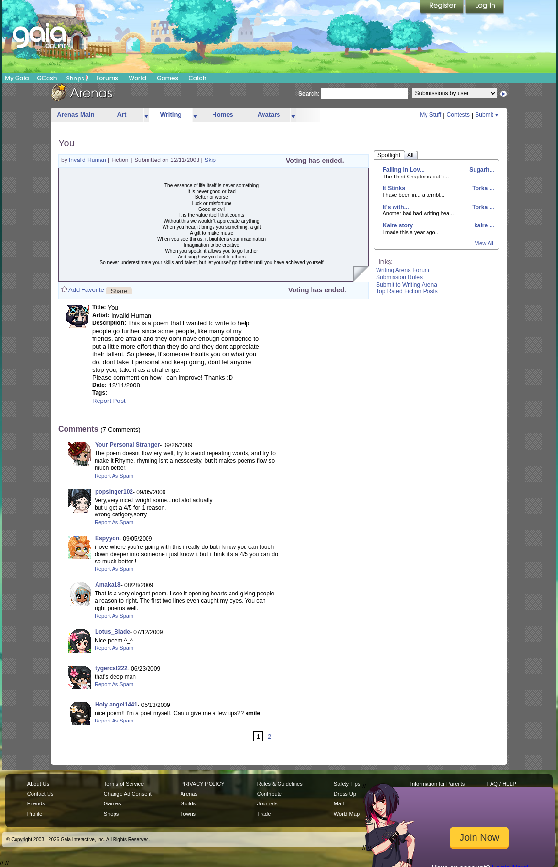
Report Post (109, 400)
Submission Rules (399, 277)
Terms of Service (124, 784)
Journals (267, 803)
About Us (38, 784)
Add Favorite (86, 289)
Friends (36, 803)
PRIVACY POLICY (203, 784)
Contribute (269, 794)
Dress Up (345, 794)
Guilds (188, 803)
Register (442, 7)
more (146, 115)
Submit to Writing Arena (406, 284)
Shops (77, 78)
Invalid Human (88, 160)
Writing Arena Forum (402, 270)
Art (122, 114)
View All (484, 243)
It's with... (396, 207)
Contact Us (40, 794)
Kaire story (398, 225)
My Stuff (430, 115)
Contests (458, 115)
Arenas (189, 794)
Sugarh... (481, 169)
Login (484, 7)
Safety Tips (347, 784)
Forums (107, 78)
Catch (198, 78)
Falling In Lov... (404, 169)
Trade (264, 814)
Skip (210, 160)
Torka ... (482, 188)
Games (167, 78)
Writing (171, 114)
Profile (34, 814)
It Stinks (394, 188)
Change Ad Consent (128, 794)
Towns (188, 814)
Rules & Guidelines (280, 784)
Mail (339, 803)
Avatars (268, 114)
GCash (47, 78)
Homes (222, 114)
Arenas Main (75, 114)
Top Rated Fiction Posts (407, 291)
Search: (309, 93)
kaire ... (483, 225)
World (137, 78)
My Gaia (17, 78)
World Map (347, 814)
